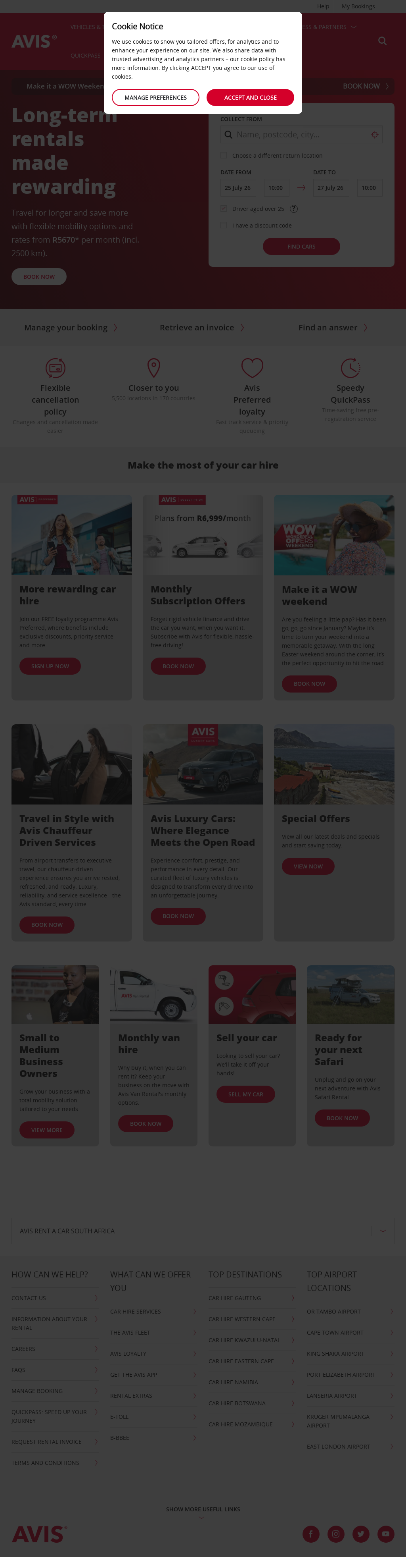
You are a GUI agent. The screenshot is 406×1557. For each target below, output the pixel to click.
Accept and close (250, 97)
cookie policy (257, 59)
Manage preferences (155, 97)
